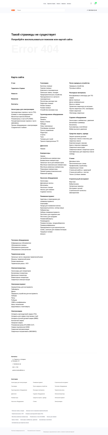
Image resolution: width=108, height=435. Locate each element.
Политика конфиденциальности (18, 430)
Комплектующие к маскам (78, 144)
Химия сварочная (75, 111)
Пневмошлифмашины (47, 226)
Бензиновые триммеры (77, 123)
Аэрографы (44, 204)
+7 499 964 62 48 (16, 362)
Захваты (43, 120)
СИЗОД (71, 154)
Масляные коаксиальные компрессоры (53, 165)
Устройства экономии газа (49, 110)
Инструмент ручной (75, 189)
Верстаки (72, 182)
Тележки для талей (46, 140)
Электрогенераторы (18, 269)
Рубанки (14, 301)
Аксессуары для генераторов (21, 271)
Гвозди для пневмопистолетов (50, 206)
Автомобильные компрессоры (50, 159)
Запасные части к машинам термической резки (27, 257)
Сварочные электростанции (20, 280)
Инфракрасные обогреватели (21, 244)
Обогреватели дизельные (19, 248)
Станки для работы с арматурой (80, 171)
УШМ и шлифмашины (18, 303)
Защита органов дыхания (77, 137)
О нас (45, 3)
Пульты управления (47, 131)
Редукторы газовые (46, 104)
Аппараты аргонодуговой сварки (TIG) (24, 315)
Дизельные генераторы (19, 276)
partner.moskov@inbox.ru (18, 368)
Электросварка (16, 312)
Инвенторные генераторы (20, 278)
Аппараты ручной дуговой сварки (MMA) (24, 319)
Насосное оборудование (49, 179)
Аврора (42, 149)
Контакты (70, 3)
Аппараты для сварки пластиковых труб (24, 317)
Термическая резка (18, 255)
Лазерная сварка (17, 323)
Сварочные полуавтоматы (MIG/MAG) (24, 332)
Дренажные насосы (46, 184)
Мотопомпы (44, 186)
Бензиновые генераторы (19, 274)
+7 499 (92, 10)
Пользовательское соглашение (33, 430)
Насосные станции (46, 188)
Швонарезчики (74, 193)
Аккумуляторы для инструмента (22, 288)
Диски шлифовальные (76, 103)
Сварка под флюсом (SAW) (20, 328)
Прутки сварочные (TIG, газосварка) (81, 109)
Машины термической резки (20, 260)
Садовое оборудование (77, 118)
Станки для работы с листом (79, 173)
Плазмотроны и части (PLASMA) (22, 119)
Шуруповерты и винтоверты (20, 307)
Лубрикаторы (44, 211)
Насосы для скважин (47, 190)
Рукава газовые (45, 108)
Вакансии (64, 3)
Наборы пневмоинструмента (49, 213)
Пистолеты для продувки (48, 217)
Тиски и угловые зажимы (77, 175)
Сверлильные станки (76, 168)
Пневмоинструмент (47, 197)
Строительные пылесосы (77, 191)
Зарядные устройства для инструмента (24, 294)
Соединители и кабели (19, 128)
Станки (71, 159)
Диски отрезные (74, 100)
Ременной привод (46, 174)
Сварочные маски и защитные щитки (81, 150)
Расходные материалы (77, 93)
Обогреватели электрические (21, 250)
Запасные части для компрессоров (52, 163)
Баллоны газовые (46, 86)
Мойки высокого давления (78, 130)
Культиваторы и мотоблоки (78, 127)
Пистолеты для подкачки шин (50, 215)
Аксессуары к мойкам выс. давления (81, 121)
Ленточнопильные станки (77, 164)
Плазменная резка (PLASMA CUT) (22, 325)
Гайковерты (15, 290)
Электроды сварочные (76, 113)
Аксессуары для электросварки (22, 110)
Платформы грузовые (47, 129)
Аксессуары (44, 181)
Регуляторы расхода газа (48, 102)
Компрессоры (45, 154)
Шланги (42, 234)
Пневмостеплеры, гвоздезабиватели (52, 224)
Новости (59, 3)
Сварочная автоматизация (20, 330)
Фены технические (17, 305)
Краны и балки (45, 122)
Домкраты (43, 118)
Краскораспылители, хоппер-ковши (52, 208)
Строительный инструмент (79, 179)
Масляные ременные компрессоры (52, 167)
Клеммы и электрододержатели (22, 115)
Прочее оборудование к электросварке (24, 126)
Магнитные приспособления (20, 117)
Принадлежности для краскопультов (52, 228)
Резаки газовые (45, 106)
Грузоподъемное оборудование (51, 115)
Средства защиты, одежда (78, 134)
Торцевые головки (46, 232)
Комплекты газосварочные (49, 91)
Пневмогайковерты (46, 219)
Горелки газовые (45, 89)
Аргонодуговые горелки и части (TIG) (23, 113)
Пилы (13, 298)
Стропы (42, 135)
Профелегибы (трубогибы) (78, 166)
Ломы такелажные (46, 127)
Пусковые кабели (75, 89)
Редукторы (43, 133)
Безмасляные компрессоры (49, 161)
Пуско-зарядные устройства (79, 84)
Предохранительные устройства (51, 95)
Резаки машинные (17, 262)
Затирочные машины (76, 187)
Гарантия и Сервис (52, 3)
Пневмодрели (45, 221)
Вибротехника (74, 184)
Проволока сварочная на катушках (81, 107)
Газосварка (44, 84)
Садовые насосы (46, 192)
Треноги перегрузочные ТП (49, 142)
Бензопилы (73, 125)
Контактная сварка (17, 321)
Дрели (13, 292)
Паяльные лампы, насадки (49, 93)
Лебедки (43, 124)
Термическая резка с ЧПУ (20, 264)
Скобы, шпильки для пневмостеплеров (53, 230)
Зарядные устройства (76, 86)
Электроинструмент (18, 285)
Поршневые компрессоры (49, 170)
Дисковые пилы (74, 162)
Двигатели (44, 146)
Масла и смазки (74, 105)
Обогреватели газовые (18, 246)
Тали (42, 137)
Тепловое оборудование (20, 241)
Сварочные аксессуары (77, 148)
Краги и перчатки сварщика (78, 146)
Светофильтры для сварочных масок (81, 152)
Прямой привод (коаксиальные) (51, 172)
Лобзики (14, 296)
